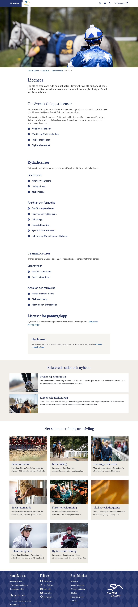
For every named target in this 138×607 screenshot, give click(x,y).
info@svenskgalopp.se (18, 585)
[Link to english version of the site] (105, 3)
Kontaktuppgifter (16, 589)
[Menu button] (14, 3)
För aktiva (45, 71)
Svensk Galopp (33, 71)
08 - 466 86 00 (15, 581)
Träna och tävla (57, 71)
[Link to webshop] (100, 3)
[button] (69, 129)
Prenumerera (17, 604)
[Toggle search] (109, 3)
